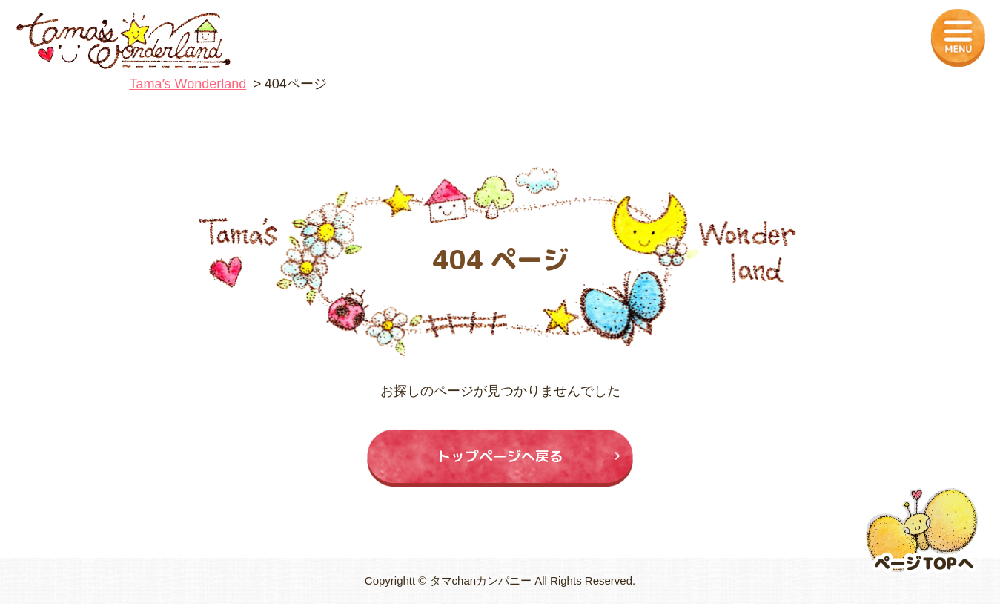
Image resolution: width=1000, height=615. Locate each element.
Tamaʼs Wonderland (188, 83)
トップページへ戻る (500, 461)
